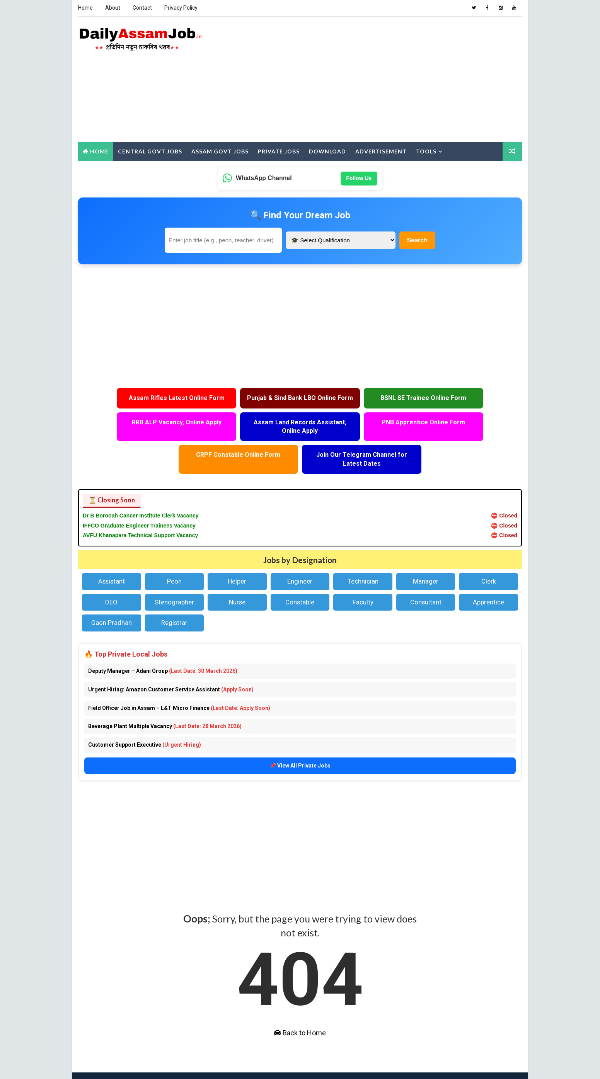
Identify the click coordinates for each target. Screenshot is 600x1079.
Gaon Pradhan (111, 598)
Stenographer (174, 577)
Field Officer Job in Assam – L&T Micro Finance (179, 683)
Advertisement (380, 150)
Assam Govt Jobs (219, 150)
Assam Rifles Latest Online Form (133, 401)
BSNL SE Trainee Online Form (356, 397)
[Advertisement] (381, 79)
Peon (174, 556)
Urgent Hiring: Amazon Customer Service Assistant (170, 664)
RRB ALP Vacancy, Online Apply (466, 397)
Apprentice (489, 577)
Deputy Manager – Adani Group (162, 646)
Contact (142, 8)
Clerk (489, 556)
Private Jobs (278, 150)
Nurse (237, 577)
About (112, 8)
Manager (426, 556)
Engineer (299, 556)
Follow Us (359, 177)
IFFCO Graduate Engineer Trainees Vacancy (138, 500)
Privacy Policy (180, 8)
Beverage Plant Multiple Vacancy (164, 701)
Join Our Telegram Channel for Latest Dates (466, 434)
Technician (363, 556)
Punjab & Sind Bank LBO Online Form (244, 401)
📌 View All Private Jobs (300, 740)
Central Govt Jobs (150, 150)
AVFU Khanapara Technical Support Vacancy (140, 510)
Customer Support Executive (144, 719)
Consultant (425, 577)
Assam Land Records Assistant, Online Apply (133, 434)
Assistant (111, 556)
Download (327, 150)
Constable (299, 577)
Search (417, 239)
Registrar (174, 598)
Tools (426, 150)
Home (85, 8)
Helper (237, 556)
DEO (111, 577)
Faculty (363, 577)
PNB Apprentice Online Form (244, 430)
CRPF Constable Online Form (356, 430)
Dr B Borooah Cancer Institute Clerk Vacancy (140, 490)
